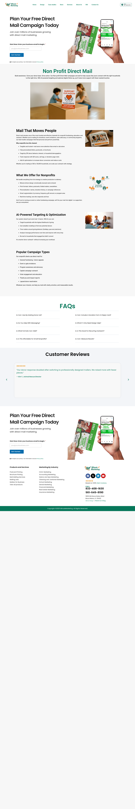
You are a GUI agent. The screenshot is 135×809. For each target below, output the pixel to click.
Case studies (52, 5)
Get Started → (16, 55)
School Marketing (45, 482)
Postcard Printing (16, 472)
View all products (16, 485)
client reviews (101, 483)
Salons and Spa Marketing (49, 477)
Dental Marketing (45, 485)
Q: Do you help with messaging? (28, 323)
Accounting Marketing (47, 474)
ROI (87, 5)
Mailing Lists (14, 479)
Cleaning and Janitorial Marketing (51, 479)
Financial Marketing (46, 487)
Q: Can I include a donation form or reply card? (93, 315)
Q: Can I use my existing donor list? (29, 315)
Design (42, 5)
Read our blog (100, 501)
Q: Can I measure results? (84, 339)
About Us (79, 5)
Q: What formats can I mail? (26, 331)
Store (61, 5)
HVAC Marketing (45, 472)
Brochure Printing (16, 474)
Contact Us (95, 5)
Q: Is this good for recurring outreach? (89, 331)
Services (69, 5)
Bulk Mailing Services (17, 477)
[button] (38, 316)
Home (34, 5)
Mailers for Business (17, 482)
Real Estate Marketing (47, 490)
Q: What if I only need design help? (88, 323)
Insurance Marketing (46, 492)
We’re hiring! (89, 501)
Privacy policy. (39, 62)
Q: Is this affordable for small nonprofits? (31, 339)
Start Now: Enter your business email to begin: (28, 44)
